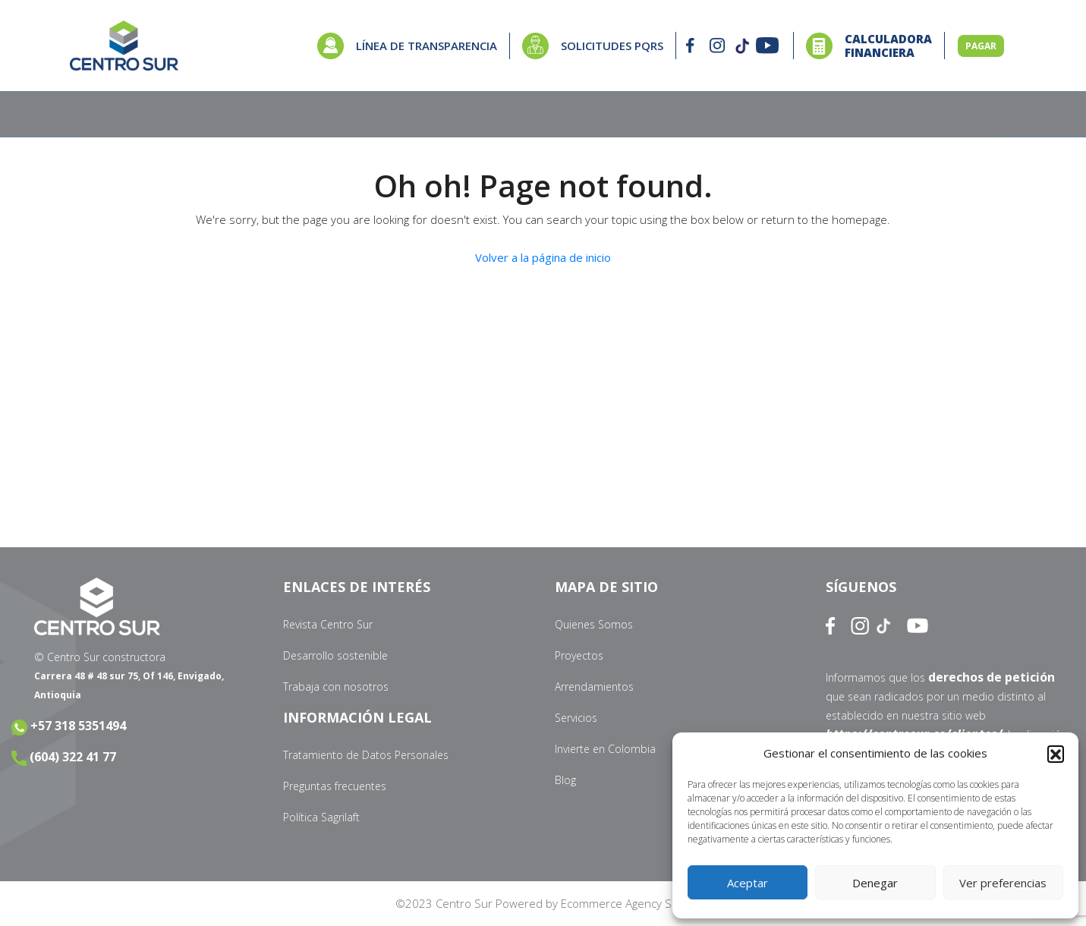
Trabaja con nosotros (336, 686)
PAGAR (980, 45)
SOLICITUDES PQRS (612, 45)
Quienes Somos (594, 624)
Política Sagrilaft (321, 817)
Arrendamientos (594, 686)
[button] (1055, 753)
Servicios (576, 717)
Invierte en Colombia (605, 749)
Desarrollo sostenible (335, 655)
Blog (565, 780)
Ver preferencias (1003, 882)
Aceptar (747, 882)
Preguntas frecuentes (334, 786)
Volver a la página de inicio (543, 257)
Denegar (875, 882)
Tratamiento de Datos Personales (366, 755)
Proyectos (579, 655)
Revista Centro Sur (328, 624)
